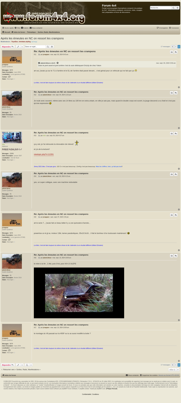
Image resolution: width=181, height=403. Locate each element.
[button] (172, 46)
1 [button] (175, 46)
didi (3, 144)
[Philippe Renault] (111, 388)
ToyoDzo (14, 41)
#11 (35, 54)
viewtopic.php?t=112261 (44, 154)
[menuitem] (17, 28)
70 (10, 112)
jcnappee (5, 64)
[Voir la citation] (57, 63)
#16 (35, 258)
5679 (11, 70)
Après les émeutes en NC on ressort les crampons (32, 38)
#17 (35, 327)
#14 (35, 176)
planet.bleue (45, 63)
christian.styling (25, 41)
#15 (35, 217)
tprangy (34, 41)
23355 (12, 153)
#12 (35, 95)
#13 (35, 135)
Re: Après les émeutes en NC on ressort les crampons (65, 51)
